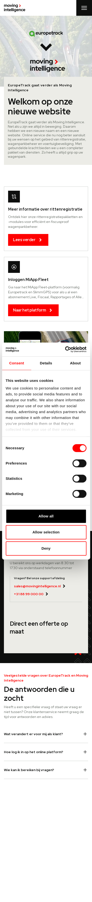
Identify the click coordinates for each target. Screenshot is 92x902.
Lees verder (28, 240)
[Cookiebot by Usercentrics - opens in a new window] (65, 349)
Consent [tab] (16, 363)
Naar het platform (33, 310)
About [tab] (75, 363)
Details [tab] (46, 363)
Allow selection (46, 532)
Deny (46, 548)
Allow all (46, 516)
